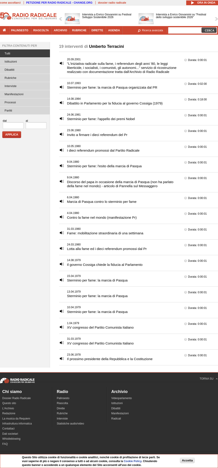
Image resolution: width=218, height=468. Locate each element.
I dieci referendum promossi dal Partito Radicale (103, 150)
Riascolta (62, 403)
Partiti (8, 110)
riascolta (41, 30)
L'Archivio (8, 408)
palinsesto (19, 30)
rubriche (79, 30)
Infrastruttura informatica (17, 423)
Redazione (8, 413)
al (27, 120)
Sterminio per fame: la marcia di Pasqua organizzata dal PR (112, 87)
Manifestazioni (14, 94)
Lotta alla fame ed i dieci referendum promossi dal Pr (107, 249)
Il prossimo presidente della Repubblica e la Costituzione (110, 359)
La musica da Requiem (16, 418)
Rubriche (10, 78)
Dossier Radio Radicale (16, 398)
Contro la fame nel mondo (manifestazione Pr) (102, 217)
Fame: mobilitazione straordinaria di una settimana (105, 233)
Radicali (116, 418)
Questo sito (9, 403)
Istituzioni (11, 61)
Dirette (61, 408)
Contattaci (8, 428)
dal (5, 120)
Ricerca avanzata (152, 30)
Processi (10, 102)
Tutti (7, 53)
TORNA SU (206, 378)
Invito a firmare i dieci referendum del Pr (97, 135)
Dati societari (10, 433)
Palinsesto (63, 398)
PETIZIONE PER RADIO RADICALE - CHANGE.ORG (59, 2)
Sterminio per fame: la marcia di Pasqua (97, 280)
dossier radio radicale (112, 2)
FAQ (5, 444)
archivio (60, 30)
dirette (97, 30)
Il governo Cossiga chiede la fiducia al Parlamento (105, 265)
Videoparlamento (121, 398)
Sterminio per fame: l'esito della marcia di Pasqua (104, 166)
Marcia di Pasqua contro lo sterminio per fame (101, 202)
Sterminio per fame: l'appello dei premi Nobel (101, 119)
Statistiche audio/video (70, 423)
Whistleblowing (11, 438)
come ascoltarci (10, 2)
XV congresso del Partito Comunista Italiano (100, 327)
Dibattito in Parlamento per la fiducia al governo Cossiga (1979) (115, 103)
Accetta (187, 461)
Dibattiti (9, 69)
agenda (114, 30)
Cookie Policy (132, 461)
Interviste (11, 86)
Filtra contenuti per (19, 45)
